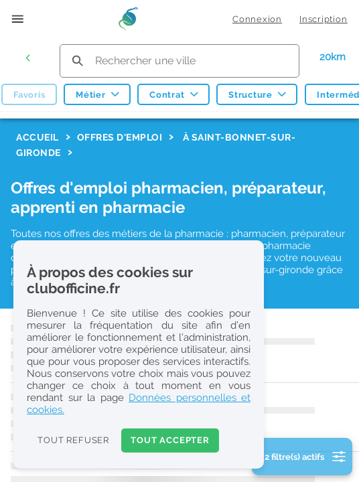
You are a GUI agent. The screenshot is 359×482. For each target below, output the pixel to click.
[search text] (179, 60)
